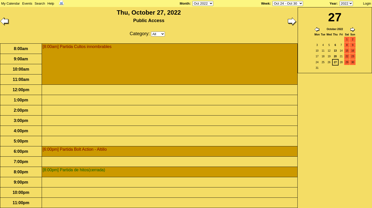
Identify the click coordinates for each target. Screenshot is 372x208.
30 (352, 62)
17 (317, 56)
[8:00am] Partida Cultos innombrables (77, 46)
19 (329, 56)
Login (367, 3)
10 (317, 50)
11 (323, 50)
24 (317, 62)
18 (323, 56)
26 (329, 62)
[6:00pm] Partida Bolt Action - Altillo (75, 149)
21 (341, 56)
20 (335, 56)
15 (347, 50)
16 (352, 50)
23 (352, 56)
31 (317, 68)
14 (341, 50)
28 (341, 62)
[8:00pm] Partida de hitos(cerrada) (74, 170)
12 (329, 50)
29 (347, 62)
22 (347, 56)
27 (335, 62)
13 (335, 50)
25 (323, 62)
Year (333, 3)
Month (185, 3)
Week (265, 3)
